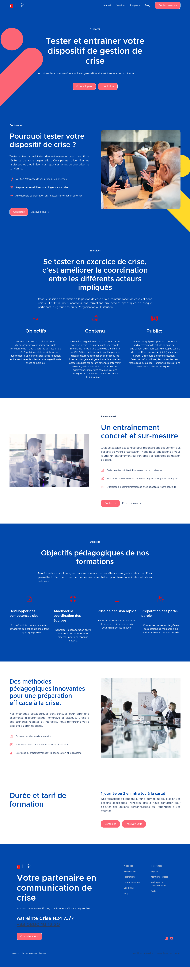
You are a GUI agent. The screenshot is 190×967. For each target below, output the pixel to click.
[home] (17, 5)
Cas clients (129, 888)
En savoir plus (84, 86)
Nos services (130, 871)
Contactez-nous (168, 5)
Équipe (154, 871)
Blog (147, 5)
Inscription (108, 86)
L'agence (135, 5)
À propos (128, 866)
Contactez (19, 212)
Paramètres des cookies (168, 953)
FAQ (153, 891)
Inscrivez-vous (134, 824)
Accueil (107, 5)
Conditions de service (142, 953)
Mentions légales (159, 877)
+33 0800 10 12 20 (38, 924)
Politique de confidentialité (158, 884)
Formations (129, 877)
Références (156, 866)
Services (120, 5)
